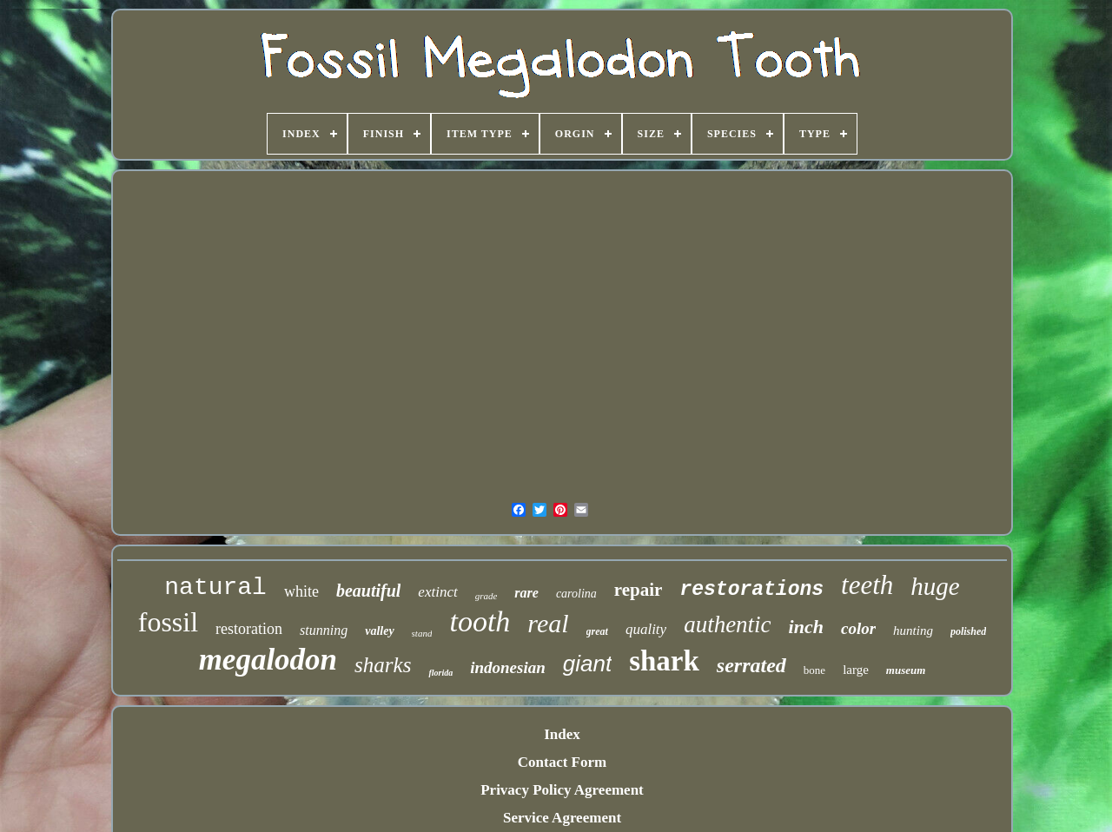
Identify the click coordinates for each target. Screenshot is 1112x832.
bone (814, 670)
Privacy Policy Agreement (562, 790)
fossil (168, 621)
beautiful (368, 590)
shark (664, 661)
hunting (913, 630)
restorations (751, 589)
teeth (867, 585)
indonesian (508, 667)
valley (379, 630)
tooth (479, 621)
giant (587, 663)
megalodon (268, 660)
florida (440, 672)
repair (638, 589)
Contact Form (562, 762)
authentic (727, 624)
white (301, 591)
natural (215, 587)
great (597, 631)
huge (934, 586)
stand (422, 633)
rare (526, 592)
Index (562, 734)
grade (486, 596)
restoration (248, 628)
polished (968, 631)
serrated (751, 665)
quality (646, 629)
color (858, 628)
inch (806, 626)
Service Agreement (562, 817)
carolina (576, 593)
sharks (382, 665)
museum (906, 670)
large (856, 670)
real (547, 623)
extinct (437, 592)
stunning (324, 630)
